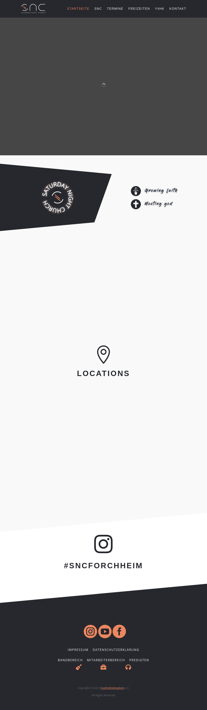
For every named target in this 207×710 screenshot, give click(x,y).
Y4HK (160, 8)
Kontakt (177, 8)
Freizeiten (139, 8)
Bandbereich (70, 660)
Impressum (78, 650)
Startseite (78, 8)
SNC (98, 8)
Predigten (139, 660)
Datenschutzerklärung (116, 650)
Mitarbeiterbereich (106, 660)
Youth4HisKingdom (112, 688)
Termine (115, 8)
